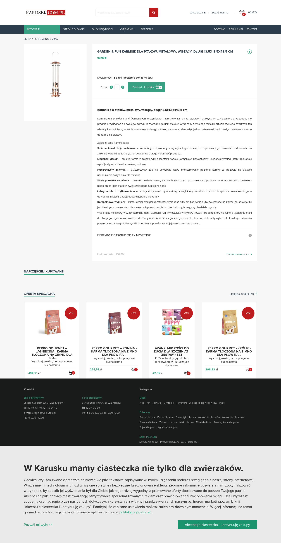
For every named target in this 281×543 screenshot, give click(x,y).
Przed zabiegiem (169, 442)
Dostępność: (104, 77)
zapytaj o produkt (237, 254)
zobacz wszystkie (242, 293)
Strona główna (73, 29)
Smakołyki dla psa (186, 417)
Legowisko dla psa (167, 427)
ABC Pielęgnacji (190, 442)
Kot (148, 403)
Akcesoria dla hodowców (203, 403)
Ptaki (222, 403)
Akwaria (157, 403)
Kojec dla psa (146, 427)
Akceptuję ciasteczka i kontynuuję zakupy (217, 524)
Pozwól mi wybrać (38, 524)
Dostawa (219, 29)
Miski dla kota (203, 422)
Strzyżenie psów (148, 442)
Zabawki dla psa (168, 422)
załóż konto (220, 12)
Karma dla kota (165, 417)
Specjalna (42, 39)
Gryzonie (169, 403)
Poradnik (147, 29)
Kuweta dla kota (148, 422)
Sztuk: (104, 87)
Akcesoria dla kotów (233, 417)
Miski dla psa (186, 422)
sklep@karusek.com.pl (44, 413)
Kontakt (251, 29)
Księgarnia (127, 29)
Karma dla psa (147, 417)
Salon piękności (102, 29)
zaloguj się (198, 12)
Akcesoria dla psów (209, 417)
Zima (55, 39)
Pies (141, 403)
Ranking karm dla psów (226, 422)
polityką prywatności (135, 512)
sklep (27, 39)
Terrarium (181, 403)
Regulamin (236, 29)
